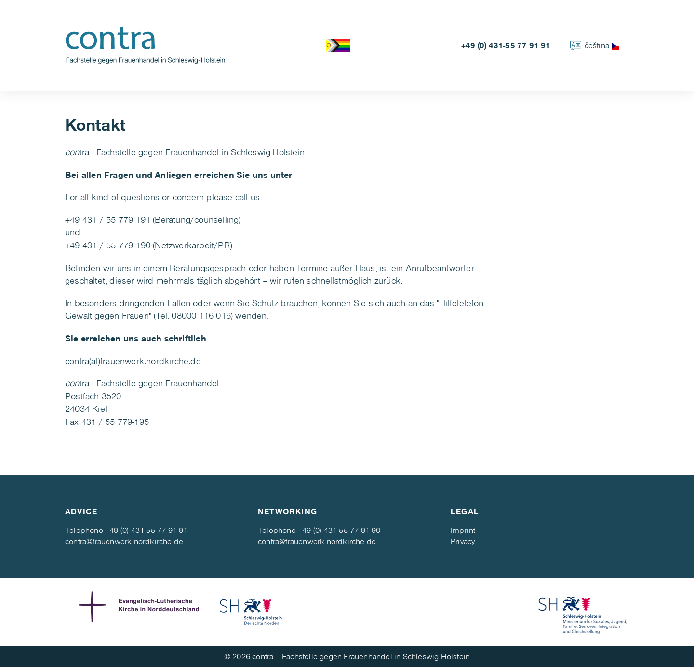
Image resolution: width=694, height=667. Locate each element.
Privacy (463, 541)
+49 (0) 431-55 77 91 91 (506, 45)
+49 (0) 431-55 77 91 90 (339, 530)
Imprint (463, 530)
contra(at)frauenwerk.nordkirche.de (133, 360)
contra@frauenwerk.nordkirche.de (124, 541)
